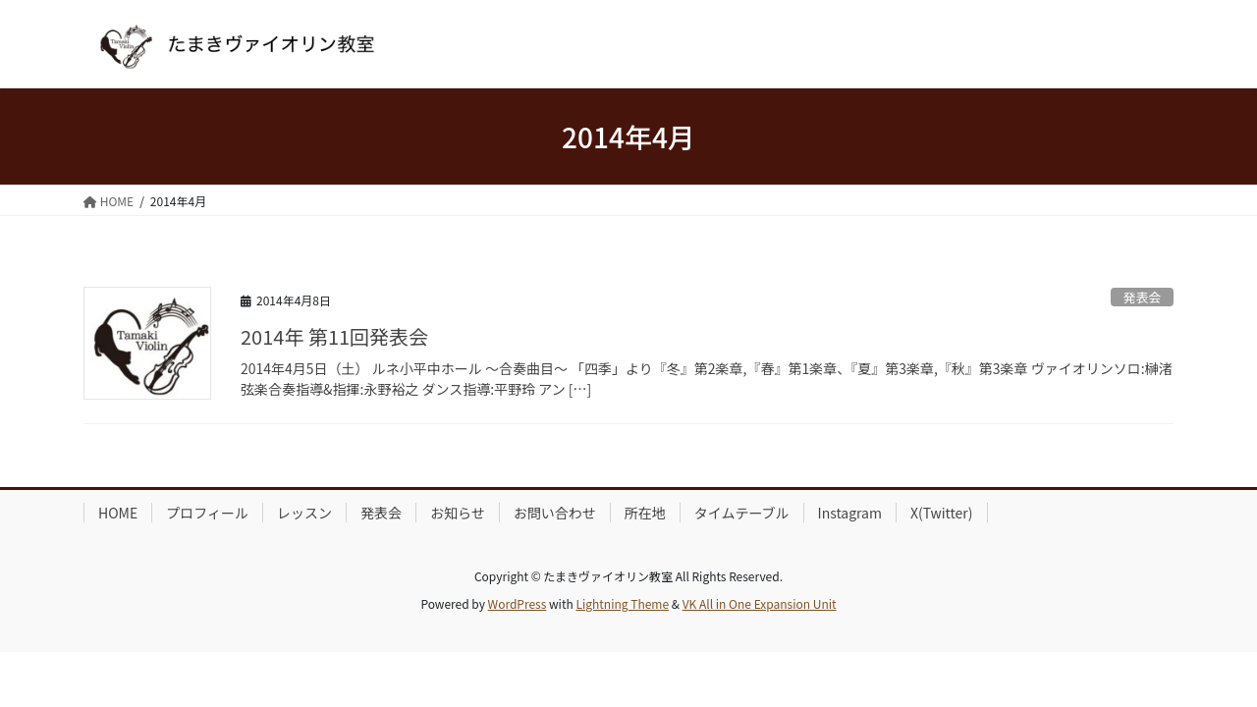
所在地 (645, 512)
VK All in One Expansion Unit (760, 603)
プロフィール (207, 512)
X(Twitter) (941, 512)
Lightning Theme (622, 603)
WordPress (517, 603)
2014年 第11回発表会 (334, 336)
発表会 (1142, 297)
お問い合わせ (555, 512)
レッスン (304, 512)
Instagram (850, 512)
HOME (117, 512)
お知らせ (457, 512)
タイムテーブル (742, 512)
